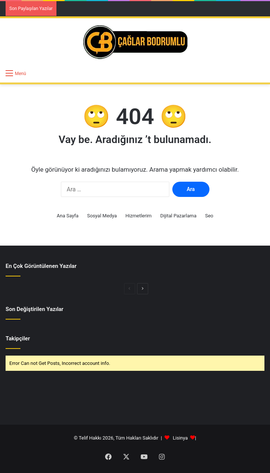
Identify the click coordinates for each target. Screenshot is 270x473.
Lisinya (180, 438)
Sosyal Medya (102, 215)
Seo (209, 215)
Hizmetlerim (139, 215)
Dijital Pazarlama (178, 215)
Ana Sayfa (67, 215)
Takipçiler (18, 338)
